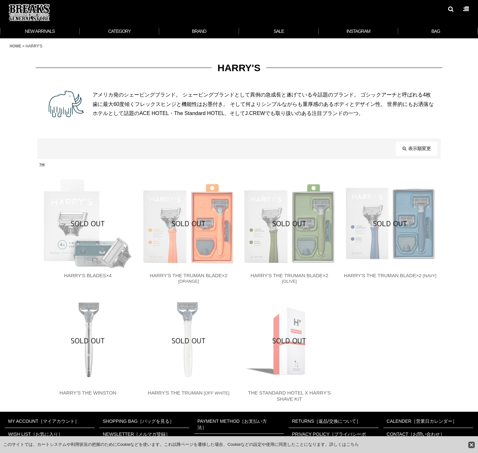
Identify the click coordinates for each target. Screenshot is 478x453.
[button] (451, 9)
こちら (352, 444)
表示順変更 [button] (416, 148)
